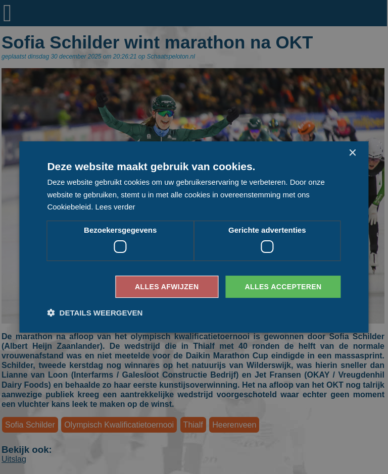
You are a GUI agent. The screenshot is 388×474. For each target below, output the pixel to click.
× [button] (352, 153)
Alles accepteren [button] (283, 287)
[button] (94, 313)
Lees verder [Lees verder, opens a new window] (115, 206)
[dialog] (194, 237)
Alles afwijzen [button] (167, 287)
